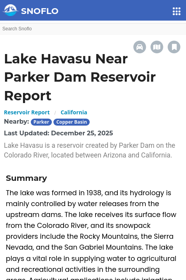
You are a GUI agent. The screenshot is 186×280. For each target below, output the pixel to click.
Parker (41, 122)
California (73, 112)
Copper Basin (71, 122)
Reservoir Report (27, 112)
